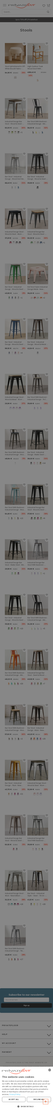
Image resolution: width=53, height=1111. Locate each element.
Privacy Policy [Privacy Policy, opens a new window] (14, 1094)
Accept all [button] (14, 1099)
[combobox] (49, 1070)
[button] (26, 1106)
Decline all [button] (38, 1099)
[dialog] (26, 1089)
